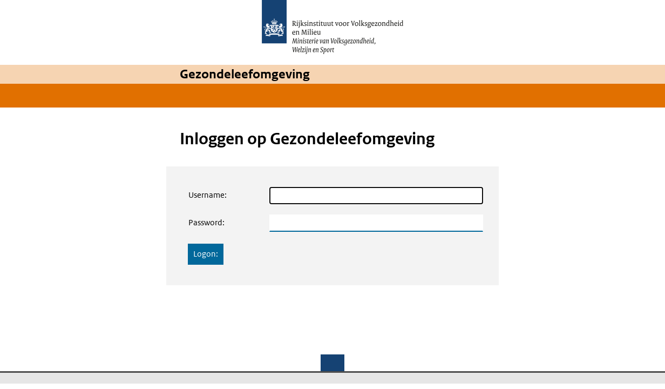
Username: (207, 195)
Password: (206, 222)
